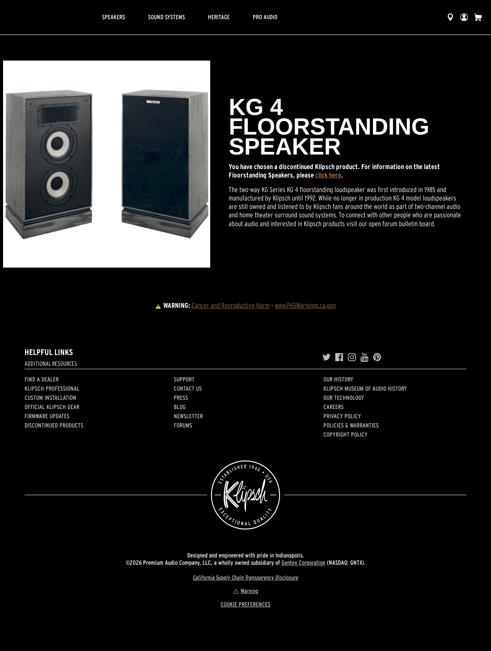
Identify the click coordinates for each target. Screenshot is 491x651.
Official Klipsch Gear (52, 406)
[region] (106, 164)
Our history (338, 379)
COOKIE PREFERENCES (245, 604)
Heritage (219, 16)
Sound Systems (166, 16)
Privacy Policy (342, 416)
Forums (183, 425)
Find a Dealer (42, 379)
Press (181, 397)
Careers (333, 406)
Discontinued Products (54, 425)
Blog (180, 406)
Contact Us (188, 388)
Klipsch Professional (52, 388)
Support (184, 379)
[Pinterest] (377, 357)
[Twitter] (326, 357)
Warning (245, 590)
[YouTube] (365, 357)
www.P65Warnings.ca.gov (305, 305)
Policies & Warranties (351, 425)
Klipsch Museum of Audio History (365, 388)
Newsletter (188, 416)
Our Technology (343, 397)
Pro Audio (265, 16)
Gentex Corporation (303, 562)
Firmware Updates (47, 416)
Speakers (113, 16)
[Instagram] (352, 357)
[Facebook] (339, 357)
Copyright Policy (345, 434)
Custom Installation (50, 397)
